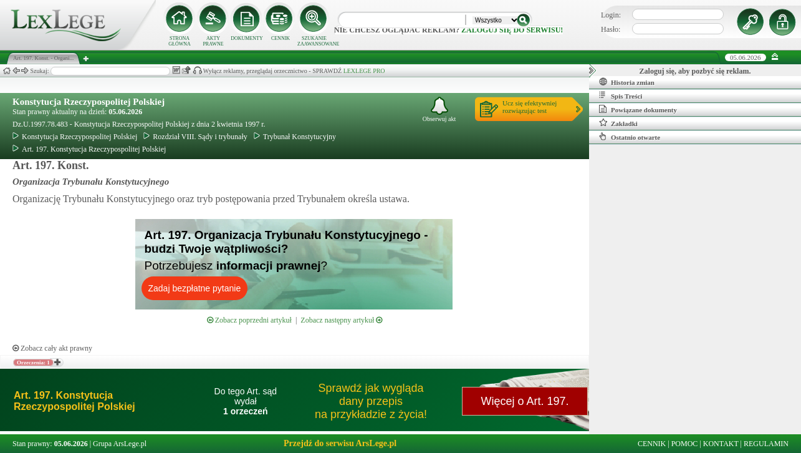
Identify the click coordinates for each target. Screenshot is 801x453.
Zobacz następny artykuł (341, 320)
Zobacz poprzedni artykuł (249, 320)
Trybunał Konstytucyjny (295, 136)
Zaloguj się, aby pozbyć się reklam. (695, 71)
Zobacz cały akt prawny (52, 348)
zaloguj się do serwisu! (512, 30)
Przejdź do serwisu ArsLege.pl (340, 443)
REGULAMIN (766, 443)
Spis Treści (620, 95)
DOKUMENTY (247, 38)
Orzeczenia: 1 (33, 362)
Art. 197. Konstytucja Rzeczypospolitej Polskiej (89, 149)
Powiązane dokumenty (638, 109)
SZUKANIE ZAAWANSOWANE (314, 41)
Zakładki (618, 123)
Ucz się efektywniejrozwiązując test (529, 106)
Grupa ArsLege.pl (119, 443)
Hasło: (610, 29)
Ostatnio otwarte (629, 136)
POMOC (684, 443)
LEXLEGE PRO (364, 70)
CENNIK (280, 38)
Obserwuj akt (439, 109)
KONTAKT (721, 443)
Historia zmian (627, 81)
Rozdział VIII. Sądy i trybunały (195, 136)
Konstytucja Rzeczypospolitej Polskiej (88, 102)
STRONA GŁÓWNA (179, 41)
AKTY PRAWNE (213, 41)
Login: (611, 15)
